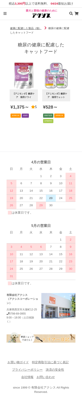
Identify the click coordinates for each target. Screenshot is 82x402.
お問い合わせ (46, 377)
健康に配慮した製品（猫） (26, 28)
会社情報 (27, 377)
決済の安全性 (55, 369)
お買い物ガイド (18, 362)
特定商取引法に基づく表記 (50, 362)
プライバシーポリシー (27, 369)
